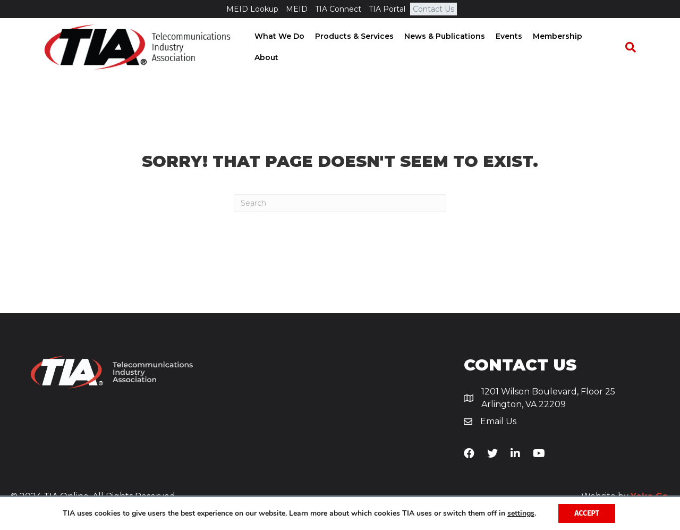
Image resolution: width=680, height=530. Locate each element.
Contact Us (433, 9)
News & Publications (447, 47)
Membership (560, 47)
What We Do (282, 47)
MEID (297, 9)
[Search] (635, 48)
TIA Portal (387, 9)
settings (520, 513)
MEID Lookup (252, 9)
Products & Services (357, 47)
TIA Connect (338, 9)
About (607, 47)
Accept (586, 513)
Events (511, 47)
